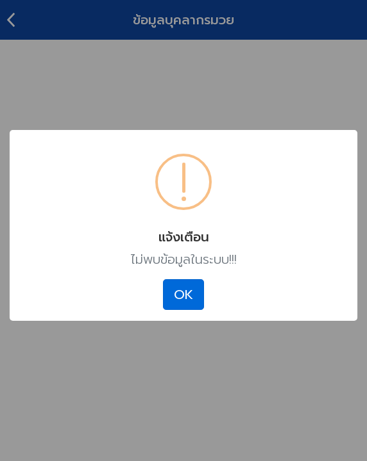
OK (183, 294)
